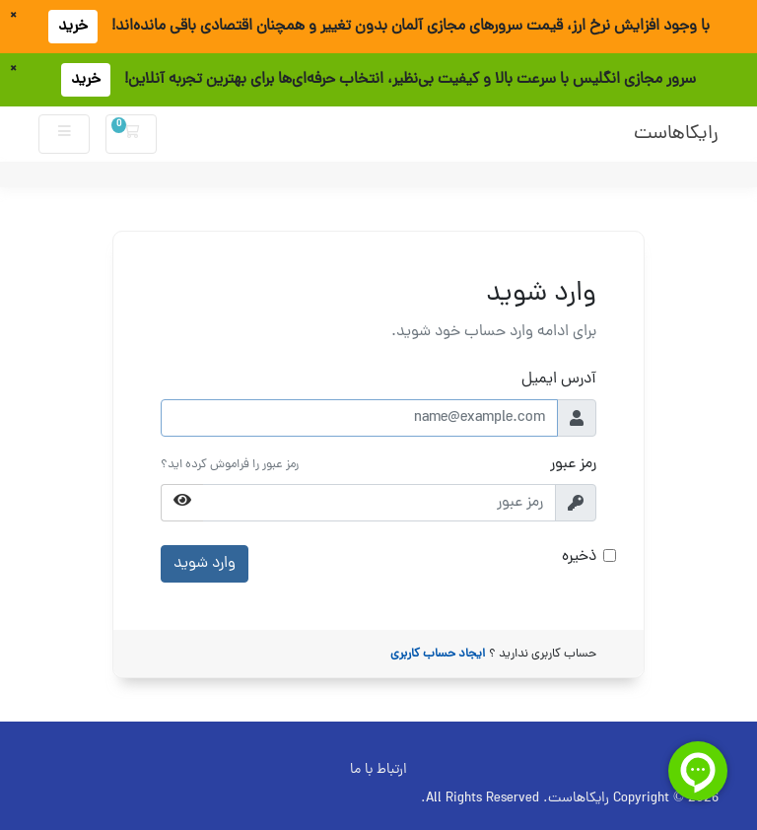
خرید (73, 26)
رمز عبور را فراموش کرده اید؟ (230, 464)
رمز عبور (573, 464)
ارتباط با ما (378, 770)
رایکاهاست (676, 134)
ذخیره (579, 557)
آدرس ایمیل (558, 379)
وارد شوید (204, 564)
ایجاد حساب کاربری (437, 654)
